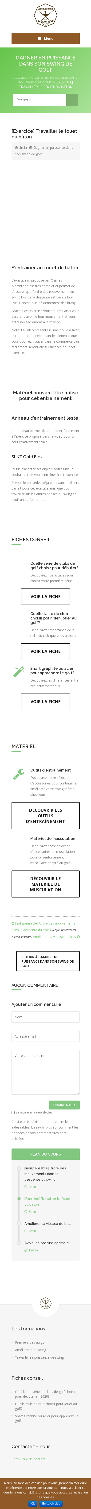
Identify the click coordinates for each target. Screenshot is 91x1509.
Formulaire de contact (28, 1462)
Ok (33, 1503)
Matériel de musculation (52, 841)
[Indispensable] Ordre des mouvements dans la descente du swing (45, 1176)
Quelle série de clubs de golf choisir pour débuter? (54, 565)
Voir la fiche (45, 597)
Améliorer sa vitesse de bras (46, 939)
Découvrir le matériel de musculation (45, 886)
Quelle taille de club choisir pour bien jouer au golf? (53, 618)
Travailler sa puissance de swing (39, 1360)
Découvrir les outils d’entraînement (45, 817)
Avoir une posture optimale (47, 1246)
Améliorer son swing (30, 1352)
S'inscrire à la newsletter (32, 1115)
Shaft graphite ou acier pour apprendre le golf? (52, 671)
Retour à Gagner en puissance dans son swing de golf (45, 964)
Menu (45, 38)
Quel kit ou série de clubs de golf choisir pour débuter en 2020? (45, 1396)
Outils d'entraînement (50, 772)
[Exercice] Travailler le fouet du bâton (48, 1204)
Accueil (19, 77)
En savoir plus (51, 1503)
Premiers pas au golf (31, 1345)
